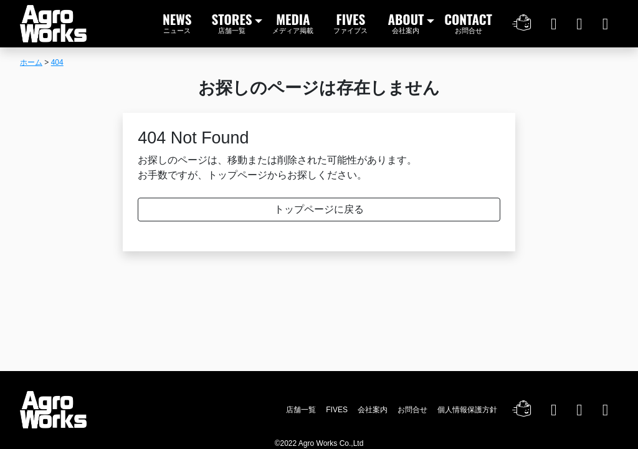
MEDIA (292, 22)
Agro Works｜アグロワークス (53, 23)
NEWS (177, 22)
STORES (232, 22)
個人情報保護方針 (467, 409)
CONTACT (468, 22)
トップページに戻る (319, 209)
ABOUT (406, 22)
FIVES (350, 22)
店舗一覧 (301, 409)
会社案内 (373, 409)
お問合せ (412, 409)
